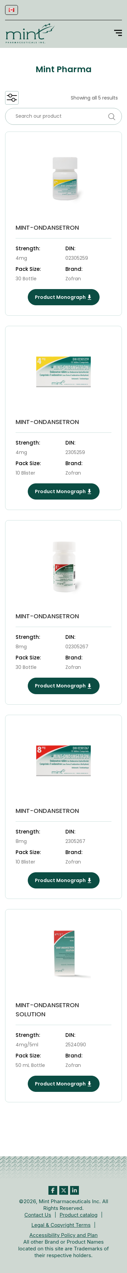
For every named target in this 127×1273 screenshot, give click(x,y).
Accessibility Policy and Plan (63, 1235)
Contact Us (37, 1215)
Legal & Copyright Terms (61, 1225)
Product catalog (79, 1215)
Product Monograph (63, 297)
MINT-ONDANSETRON (47, 227)
